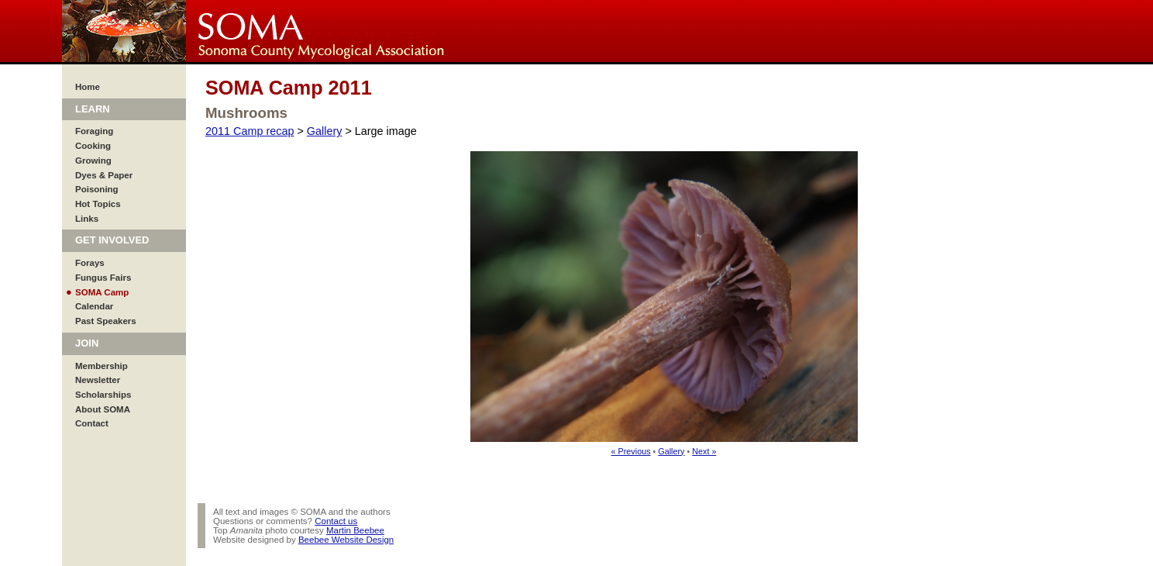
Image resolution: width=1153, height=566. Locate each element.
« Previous (631, 451)
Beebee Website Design (346, 539)
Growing (93, 160)
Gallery (324, 131)
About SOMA (102, 409)
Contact (91, 423)
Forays (90, 262)
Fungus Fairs (103, 277)
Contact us (336, 521)
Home (87, 86)
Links (86, 218)
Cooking (93, 145)
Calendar (94, 306)
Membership (101, 366)
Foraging (94, 131)
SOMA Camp (102, 292)
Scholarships (103, 394)
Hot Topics (98, 204)
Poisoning (97, 189)
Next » (704, 451)
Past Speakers (105, 321)
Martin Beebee (355, 530)
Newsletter (97, 380)
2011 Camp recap (249, 131)
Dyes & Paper (104, 175)
